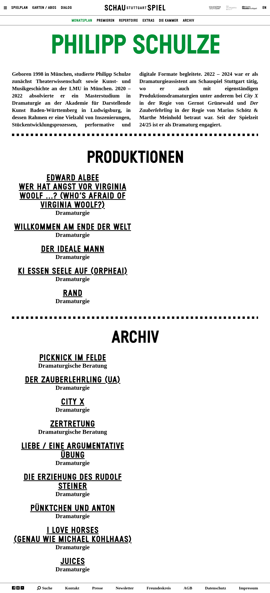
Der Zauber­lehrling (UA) (72, 380)
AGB (188, 588)
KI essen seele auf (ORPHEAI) (72, 271)
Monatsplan (81, 21)
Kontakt (72, 588)
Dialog (66, 8)
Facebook (13, 588)
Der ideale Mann (72, 249)
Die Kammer (168, 21)
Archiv (188, 21)
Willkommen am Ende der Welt (72, 227)
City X (72, 402)
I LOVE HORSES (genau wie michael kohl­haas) (73, 535)
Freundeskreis (159, 588)
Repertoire (128, 21)
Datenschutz (215, 588)
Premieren (105, 21)
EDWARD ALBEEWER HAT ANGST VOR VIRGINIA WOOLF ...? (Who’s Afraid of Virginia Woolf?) (72, 192)
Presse (97, 588)
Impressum (248, 588)
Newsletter (125, 588)
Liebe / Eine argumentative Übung (72, 451)
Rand (72, 293)
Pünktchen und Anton (72, 508)
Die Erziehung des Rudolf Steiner (73, 482)
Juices (72, 561)
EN (264, 8)
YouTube (22, 588)
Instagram (18, 588)
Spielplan (19, 8)
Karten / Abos (44, 8)
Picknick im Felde (72, 358)
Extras (148, 21)
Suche (47, 588)
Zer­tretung (72, 424)
